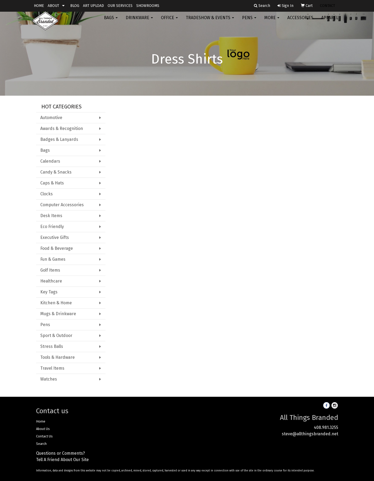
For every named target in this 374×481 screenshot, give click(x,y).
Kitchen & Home (56, 302)
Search (41, 444)
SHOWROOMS (147, 5)
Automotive (51, 117)
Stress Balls (51, 346)
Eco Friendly (52, 226)
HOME (39, 5)
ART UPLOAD (93, 5)
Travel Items (52, 368)
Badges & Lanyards (59, 139)
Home (40, 421)
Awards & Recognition (61, 128)
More (271, 21)
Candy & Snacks (56, 172)
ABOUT (53, 5)
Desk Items (51, 215)
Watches (48, 379)
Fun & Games (52, 259)
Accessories (300, 21)
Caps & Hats (52, 182)
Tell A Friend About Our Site (62, 459)
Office (169, 21)
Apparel (329, 21)
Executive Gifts (54, 237)
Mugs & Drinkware (58, 313)
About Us (43, 429)
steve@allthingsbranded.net (310, 433)
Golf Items (50, 270)
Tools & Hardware (57, 357)
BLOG (74, 5)
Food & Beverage (56, 248)
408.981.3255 (326, 427)
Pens (249, 21)
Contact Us (44, 436)
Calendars (50, 161)
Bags (111, 21)
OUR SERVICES (120, 5)
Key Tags (49, 291)
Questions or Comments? (60, 453)
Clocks (46, 193)
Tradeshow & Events (210, 21)
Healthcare (51, 281)
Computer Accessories (62, 204)
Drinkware (139, 21)
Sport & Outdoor (56, 335)
